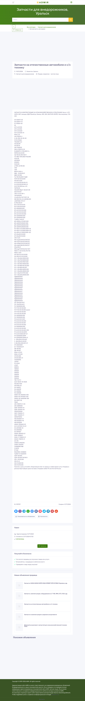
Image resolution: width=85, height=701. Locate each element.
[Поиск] (40, 20)
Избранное (17, 30)
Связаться (42, 546)
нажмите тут (55, 694)
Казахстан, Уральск (31, 71)
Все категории (31, 27)
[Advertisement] (42, 45)
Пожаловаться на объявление (25, 516)
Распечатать (42, 516)
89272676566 (20, 539)
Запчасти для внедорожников (47, 27)
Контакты (42, 699)
